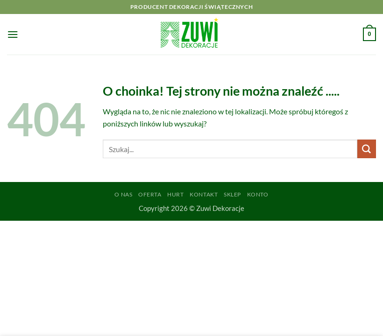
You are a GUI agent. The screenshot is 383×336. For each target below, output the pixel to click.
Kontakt (204, 194)
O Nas (123, 194)
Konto (258, 194)
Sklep (232, 194)
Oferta (150, 194)
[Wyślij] (366, 149)
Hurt (175, 194)
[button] (13, 34)
